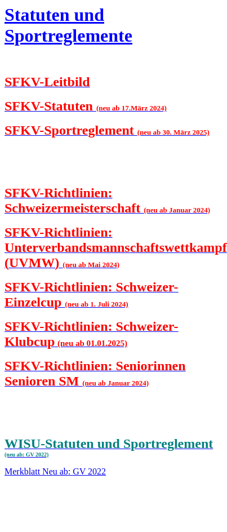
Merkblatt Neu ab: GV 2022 (55, 471)
